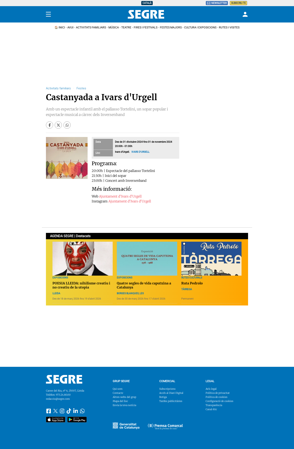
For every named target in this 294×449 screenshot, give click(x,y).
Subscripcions (167, 388)
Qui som (117, 388)
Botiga (163, 396)
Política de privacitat (218, 392)
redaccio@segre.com (58, 398)
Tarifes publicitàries (170, 401)
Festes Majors (171, 27)
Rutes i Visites (229, 27)
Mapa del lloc (120, 401)
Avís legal (211, 388)
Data (98, 141)
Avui (70, 27)
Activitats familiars (91, 27)
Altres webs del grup (124, 396)
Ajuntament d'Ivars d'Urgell (120, 196)
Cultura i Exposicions (200, 27)
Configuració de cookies (219, 401)
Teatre (126, 27)
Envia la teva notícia (124, 405)
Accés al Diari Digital (171, 392)
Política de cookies (216, 396)
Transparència (214, 405)
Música (113, 27)
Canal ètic (211, 409)
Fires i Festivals (145, 27)
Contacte (118, 392)
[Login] (244, 14)
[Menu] (48, 14)
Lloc (98, 153)
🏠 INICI (60, 27)
